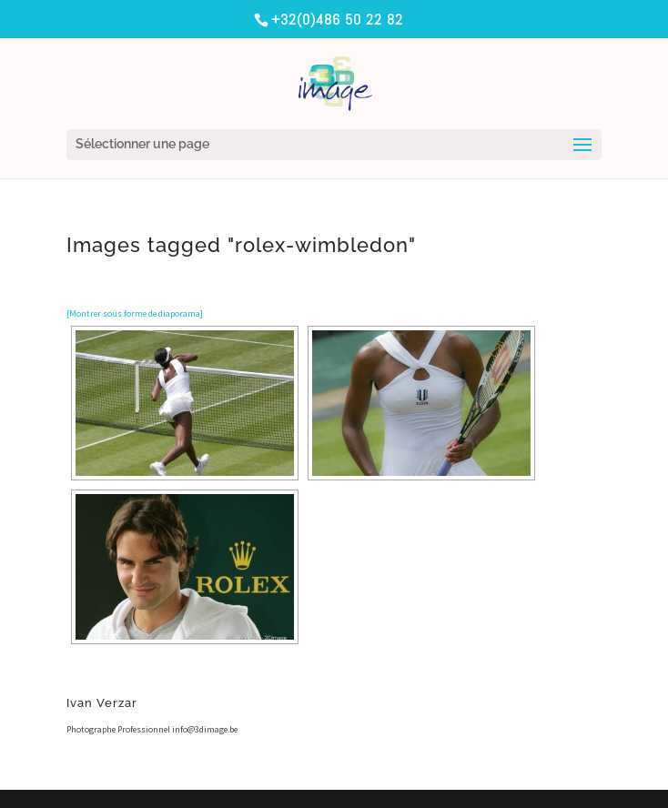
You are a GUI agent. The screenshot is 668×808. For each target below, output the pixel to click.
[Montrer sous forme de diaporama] (134, 313)
